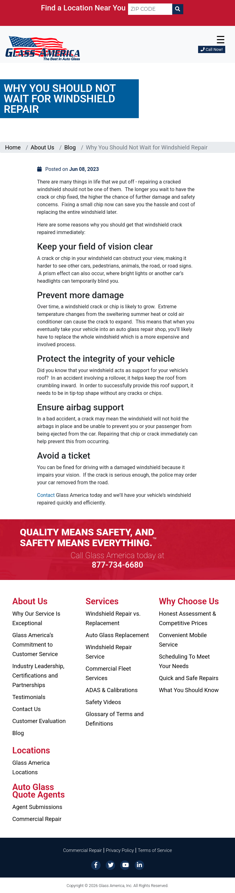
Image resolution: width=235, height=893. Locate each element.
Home (13, 147)
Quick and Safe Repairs (189, 678)
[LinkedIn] (139, 864)
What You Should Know (189, 690)
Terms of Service (155, 850)
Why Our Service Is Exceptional (36, 618)
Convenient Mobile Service (183, 640)
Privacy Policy (120, 850)
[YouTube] (125, 864)
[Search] (177, 9)
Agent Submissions (37, 807)
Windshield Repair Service (108, 652)
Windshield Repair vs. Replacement (113, 618)
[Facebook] (96, 864)
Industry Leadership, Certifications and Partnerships (38, 675)
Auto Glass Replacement (117, 635)
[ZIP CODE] (150, 9)
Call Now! (212, 49)
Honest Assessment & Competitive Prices (187, 618)
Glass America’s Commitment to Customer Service (35, 644)
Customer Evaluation (39, 721)
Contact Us (26, 709)
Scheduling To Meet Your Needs (184, 661)
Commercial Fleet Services (108, 673)
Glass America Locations (31, 767)
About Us (42, 147)
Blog (70, 147)
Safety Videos (103, 702)
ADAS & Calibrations (111, 690)
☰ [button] (220, 40)
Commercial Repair (37, 819)
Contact (46, 495)
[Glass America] (42, 48)
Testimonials (28, 697)
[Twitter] (110, 864)
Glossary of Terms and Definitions (114, 719)
